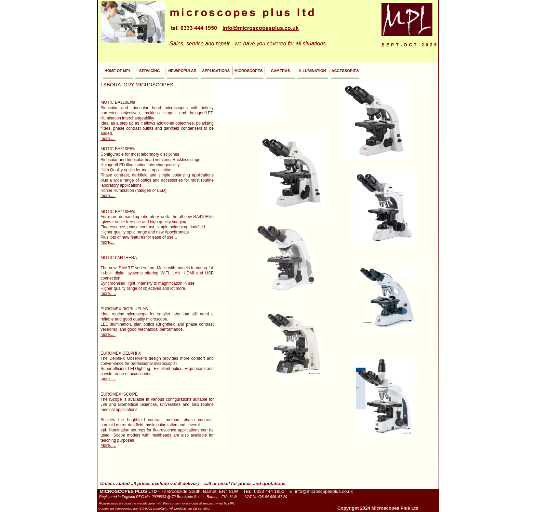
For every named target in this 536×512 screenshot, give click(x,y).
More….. (108, 445)
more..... (108, 138)
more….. (108, 293)
